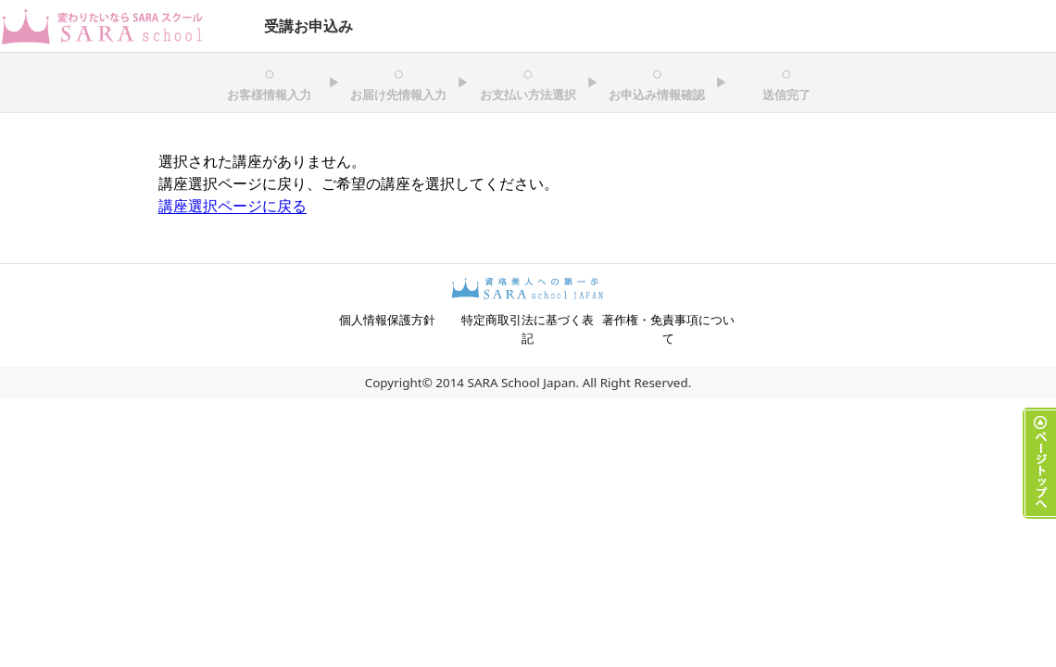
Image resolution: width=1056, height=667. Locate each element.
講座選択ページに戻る (232, 205)
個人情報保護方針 (387, 319)
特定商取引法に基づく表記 (527, 328)
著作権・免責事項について (668, 328)
